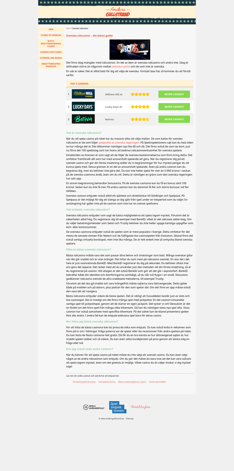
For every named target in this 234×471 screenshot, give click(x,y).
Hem (51, 29)
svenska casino (121, 66)
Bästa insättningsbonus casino (132, 381)
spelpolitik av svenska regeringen (118, 142)
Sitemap (129, 418)
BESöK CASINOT (174, 94)
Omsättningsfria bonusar (84, 381)
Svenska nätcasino (51, 52)
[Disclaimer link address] (118, 414)
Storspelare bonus (107, 381)
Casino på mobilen (157, 381)
